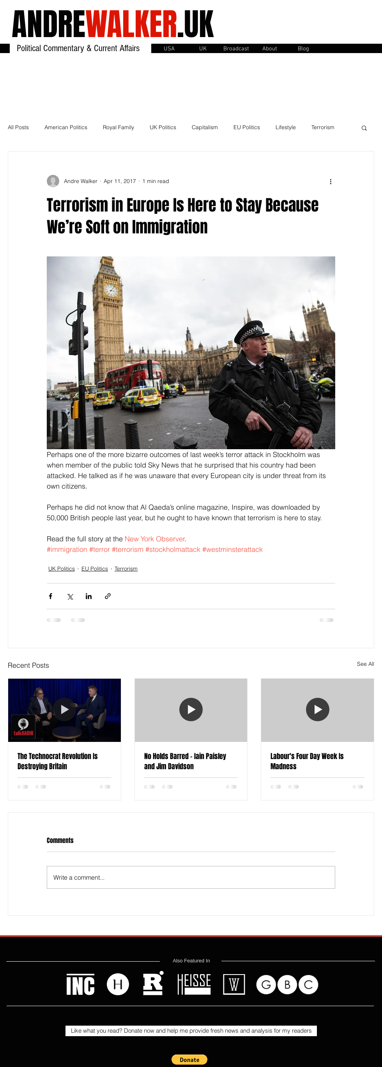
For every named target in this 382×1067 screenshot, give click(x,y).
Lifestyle (286, 127)
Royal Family (118, 127)
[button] (236, 48)
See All (365, 663)
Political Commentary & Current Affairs (79, 48)
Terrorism (322, 127)
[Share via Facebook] (50, 596)
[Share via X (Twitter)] (69, 596)
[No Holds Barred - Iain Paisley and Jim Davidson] (191, 710)
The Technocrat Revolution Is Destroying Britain (58, 761)
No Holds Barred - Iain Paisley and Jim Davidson (185, 761)
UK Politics (163, 127)
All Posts (18, 127)
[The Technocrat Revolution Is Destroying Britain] (64, 710)
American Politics (65, 127)
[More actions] (330, 181)
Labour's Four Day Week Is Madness (307, 761)
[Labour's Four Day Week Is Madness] (317, 710)
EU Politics (246, 127)
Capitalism (205, 127)
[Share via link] (107, 596)
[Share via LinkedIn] (88, 596)
